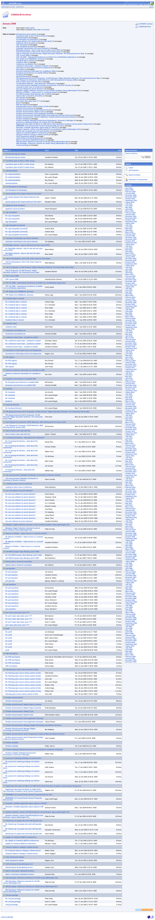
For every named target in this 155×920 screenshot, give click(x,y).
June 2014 (129, 438)
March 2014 (129, 443)
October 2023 (130, 241)
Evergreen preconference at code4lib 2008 (31, 73)
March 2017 (129, 380)
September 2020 (131, 306)
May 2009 (128, 546)
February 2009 (130, 551)
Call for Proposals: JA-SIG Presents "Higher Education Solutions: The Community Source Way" (50, 53)
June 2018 (129, 354)
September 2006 (131, 602)
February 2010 (130, 530)
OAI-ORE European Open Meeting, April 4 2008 (33, 94)
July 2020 (128, 310)
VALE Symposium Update (25, 136)
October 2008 (130, 558)
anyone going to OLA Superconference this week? (34, 41)
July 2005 (128, 627)
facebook (19, 75)
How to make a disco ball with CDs (28, 82)
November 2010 (130, 514)
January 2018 (130, 362)
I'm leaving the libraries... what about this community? (35, 83)
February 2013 (130, 466)
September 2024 (131, 222)
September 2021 (131, 285)
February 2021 (130, 297)
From (47, 150)
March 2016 (129, 401)
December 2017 (130, 364)
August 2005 (129, 625)
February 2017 (130, 382)
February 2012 (130, 487)
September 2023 (131, 243)
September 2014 (131, 433)
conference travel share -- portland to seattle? (32, 66)
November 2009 (130, 535)
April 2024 (128, 230)
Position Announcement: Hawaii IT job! (30, 112)
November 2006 (130, 598)
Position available (22, 119)
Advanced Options (131, 153)
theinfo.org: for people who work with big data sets (34, 131)
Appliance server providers (26, 43)
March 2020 (129, 317)
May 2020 (128, 313)
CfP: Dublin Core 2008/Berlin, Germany (30, 59)
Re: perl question (11, 572)
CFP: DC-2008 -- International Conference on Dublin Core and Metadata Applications (46, 57)
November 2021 (130, 281)
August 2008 (129, 561)
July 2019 (128, 331)
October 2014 (130, 431)
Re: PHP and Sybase (12, 657)
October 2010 (130, 516)
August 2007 (129, 583)
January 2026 (130, 193)
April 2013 (128, 463)
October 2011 (130, 494)
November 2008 (130, 556)
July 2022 (128, 267)
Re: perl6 (8, 632)
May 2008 (128, 567)
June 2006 (129, 607)
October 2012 (130, 473)
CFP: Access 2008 (22, 55)
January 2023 (130, 257)
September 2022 (131, 264)
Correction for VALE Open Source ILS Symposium (34, 68)
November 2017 (130, 366)
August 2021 (129, 287)
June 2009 (129, 544)
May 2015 (128, 419)
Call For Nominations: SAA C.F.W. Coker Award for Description (38, 52)
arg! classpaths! (22, 45)
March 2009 (129, 549)
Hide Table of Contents (41, 30)
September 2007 (131, 581)
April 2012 (128, 484)
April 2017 (128, 378)
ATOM (138, 910)
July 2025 (128, 204)
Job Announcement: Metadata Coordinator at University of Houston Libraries (43, 85)
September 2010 (131, 517)
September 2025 (131, 200)
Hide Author (30, 28)
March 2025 (129, 211)
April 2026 (128, 188)
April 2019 (128, 336)
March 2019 (129, 338)
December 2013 (130, 449)
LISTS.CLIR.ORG (7, 917)
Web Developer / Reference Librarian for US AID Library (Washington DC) (42, 142)
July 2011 (128, 500)
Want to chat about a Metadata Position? (30, 140)
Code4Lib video (21, 62)
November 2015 (130, 408)
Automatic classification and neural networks (32, 48)
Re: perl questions (12, 588)
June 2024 (129, 227)
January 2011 (130, 510)
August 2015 (129, 413)
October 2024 (130, 220)
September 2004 (131, 644)
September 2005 (131, 623)
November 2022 (130, 260)
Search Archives (131, 150)
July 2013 (128, 457)
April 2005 (128, 632)
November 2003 (130, 662)
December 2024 (130, 216)
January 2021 (130, 299)
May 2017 (128, 376)
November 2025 (130, 197)
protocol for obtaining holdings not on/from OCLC (34, 122)
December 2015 (130, 406)
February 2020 (130, 318)
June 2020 (129, 311)
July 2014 (128, 436)
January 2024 (130, 236)
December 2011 (130, 491)
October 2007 (130, 579)
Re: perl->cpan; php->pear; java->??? (18, 616)
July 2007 (128, 584)
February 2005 (130, 635)
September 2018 (131, 348)
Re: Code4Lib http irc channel (16, 302)
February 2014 (130, 445)
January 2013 (130, 468)
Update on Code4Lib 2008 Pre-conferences (31, 133)
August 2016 (129, 392)
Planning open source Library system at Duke (32, 106)
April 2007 (128, 590)
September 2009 (131, 538)
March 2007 (129, 591)
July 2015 (128, 415)
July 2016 (128, 394)
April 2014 (128, 442)
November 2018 (130, 345)
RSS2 (150, 910)
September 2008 (131, 560)
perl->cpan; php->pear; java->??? (28, 101)
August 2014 (129, 435)
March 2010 (129, 528)
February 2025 (130, 213)
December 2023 (130, 237)
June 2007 (129, 586)
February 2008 (130, 572)
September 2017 (131, 369)
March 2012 (129, 486)
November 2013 (130, 450)
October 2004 (130, 642)
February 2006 (130, 614)
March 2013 (129, 465)
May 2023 (128, 250)
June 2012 (129, 480)
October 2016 (130, 389)
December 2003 (130, 660)
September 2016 (131, 391)
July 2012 (128, 479)
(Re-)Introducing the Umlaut (26, 34)
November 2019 (130, 324)
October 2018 (130, 347)
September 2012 (131, 475)
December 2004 (130, 639)
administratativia (22, 38)
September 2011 (131, 496)
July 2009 (128, 542)
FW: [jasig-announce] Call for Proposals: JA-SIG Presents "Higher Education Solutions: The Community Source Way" (58, 78)
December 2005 (130, 618)
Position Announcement (24, 108)
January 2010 (130, 531)
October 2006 (130, 600)
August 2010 (129, 519)
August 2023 (129, 244)
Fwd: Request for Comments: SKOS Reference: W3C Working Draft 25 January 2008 (46, 80)
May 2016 (128, 398)
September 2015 (131, 412)
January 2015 (130, 426)
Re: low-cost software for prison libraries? (20, 494)
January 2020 (130, 320)
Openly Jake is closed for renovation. (29, 96)
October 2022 (130, 262)
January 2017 (130, 384)
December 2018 (130, 343)
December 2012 (130, 470)
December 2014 (130, 428)
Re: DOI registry (11, 361)
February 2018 (130, 361)
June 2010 (129, 523)
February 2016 (130, 403)
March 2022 (129, 274)
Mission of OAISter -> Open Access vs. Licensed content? (37, 92)
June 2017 (129, 375)
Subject (6, 150)
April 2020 (128, 315)
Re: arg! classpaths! (12, 216)
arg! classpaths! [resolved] (25, 46)
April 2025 (128, 209)
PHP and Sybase (22, 105)
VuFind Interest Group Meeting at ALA (29, 138)
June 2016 (129, 396)
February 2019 (130, 340)
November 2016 (130, 387)
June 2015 (129, 417)
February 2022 (130, 276)
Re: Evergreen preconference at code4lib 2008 (21, 382)
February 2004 (130, 656)
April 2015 (128, 421)
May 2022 (128, 271)
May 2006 (128, 609)
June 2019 (129, 332)
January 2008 (130, 574)
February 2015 (130, 424)
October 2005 (130, 621)
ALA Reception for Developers (27, 39)
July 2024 (128, 225)
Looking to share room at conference (29, 87)
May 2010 (128, 524)
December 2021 (130, 280)
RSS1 (144, 910)
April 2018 (128, 357)
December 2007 (130, 575)
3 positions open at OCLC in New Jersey (30, 36)
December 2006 (130, 597)
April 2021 (128, 294)
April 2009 (128, 547)
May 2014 (128, 440)
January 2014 (130, 447)
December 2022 (130, 258)
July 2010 (128, 521)
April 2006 (128, 611)
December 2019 (130, 322)
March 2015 (129, 422)
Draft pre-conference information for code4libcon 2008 (35, 71)
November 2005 (130, 620)
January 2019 (130, 341)
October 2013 (130, 452)
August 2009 (129, 540)
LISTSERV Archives (146, 24)
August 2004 (129, 646)
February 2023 (130, 255)
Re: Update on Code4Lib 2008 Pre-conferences (22, 841)
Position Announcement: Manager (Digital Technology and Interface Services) (44, 115)
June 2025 (129, 206)
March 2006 (129, 612)
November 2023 (130, 239)
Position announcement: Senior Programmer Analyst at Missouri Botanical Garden (45, 117)
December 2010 (130, 512)
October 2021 (130, 283)
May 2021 (128, 292)
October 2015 (130, 410)
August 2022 (129, 266)
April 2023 (128, 251)
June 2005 (129, 628)
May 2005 (128, 630)
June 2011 (129, 502)
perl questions (21, 99)
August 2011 (129, 498)
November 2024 (130, 218)
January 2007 (130, 595)
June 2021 (129, 290)
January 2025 (130, 214)
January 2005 (130, 637)
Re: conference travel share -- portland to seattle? (23, 341)
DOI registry (20, 69)
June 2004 (129, 649)
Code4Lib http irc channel (25, 61)
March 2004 (129, 655)
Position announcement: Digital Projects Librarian (34, 110)
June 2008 (129, 565)
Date (76, 150)
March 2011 (129, 507)
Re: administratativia (12, 174)
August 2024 (129, 223)
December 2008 (130, 554)
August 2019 (129, 329)
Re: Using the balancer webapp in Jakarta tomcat (23, 850)
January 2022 (130, 278)
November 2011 (130, 493)
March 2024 (129, 232)
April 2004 (128, 653)
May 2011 (128, 503)
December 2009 (130, 533)
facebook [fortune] (22, 76)
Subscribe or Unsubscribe (138, 180)
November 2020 (130, 303)
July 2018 (128, 352)
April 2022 (128, 273)
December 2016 (130, 385)
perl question (21, 97)
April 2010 (128, 526)
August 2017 (129, 371)
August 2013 (129, 456)
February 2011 (130, 509)
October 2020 (130, 304)
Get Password (134, 170)
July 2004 (128, 648)
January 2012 (130, 489)
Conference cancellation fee (26, 64)
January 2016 (130, 405)
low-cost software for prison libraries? (30, 89)
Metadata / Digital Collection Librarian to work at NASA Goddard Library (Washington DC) (48, 90)
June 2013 (129, 459)
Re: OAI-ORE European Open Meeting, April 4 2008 (23, 555)
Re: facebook (10, 392)
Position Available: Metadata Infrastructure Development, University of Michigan (44, 120)
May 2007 (128, 588)
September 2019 (131, 327)
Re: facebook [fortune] (13, 408)
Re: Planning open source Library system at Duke (23, 673)
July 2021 (128, 288)
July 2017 (128, 373)
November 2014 (130, 429)
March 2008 (129, 570)
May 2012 (128, 482)
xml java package (22, 145)
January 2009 (130, 553)
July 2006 (128, 605)
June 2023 (129, 248)
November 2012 (130, 472)
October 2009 (130, 537)
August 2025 (129, 202)
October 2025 (130, 199)
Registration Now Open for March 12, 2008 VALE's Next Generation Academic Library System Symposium (54, 124)
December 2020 (130, 301)
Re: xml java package (13, 898)
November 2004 (130, 641)
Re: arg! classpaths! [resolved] (16, 229)
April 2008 (128, 568)
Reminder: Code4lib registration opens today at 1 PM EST (36, 127)
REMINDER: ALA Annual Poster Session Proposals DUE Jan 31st (39, 126)
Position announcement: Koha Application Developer (35, 113)
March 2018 (129, 359)
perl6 (18, 103)
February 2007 (130, 593)
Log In (131, 168)
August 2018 (129, 350)
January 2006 (130, 616)
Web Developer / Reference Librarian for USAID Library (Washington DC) (42, 143)
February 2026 (130, 192)
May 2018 (128, 355)
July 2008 (128, 563)
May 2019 (128, 334)
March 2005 (129, 634)
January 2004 (130, 658)
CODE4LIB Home (145, 27)
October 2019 (130, 325)
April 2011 (128, 505)
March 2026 (129, 190)
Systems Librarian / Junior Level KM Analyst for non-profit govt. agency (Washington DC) (48, 129)
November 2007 (130, 577)
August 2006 (129, 604)
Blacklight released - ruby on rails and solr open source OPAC (38, 50)
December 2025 (130, 195)
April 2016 (128, 399)
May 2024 (128, 229)
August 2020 (129, 308)
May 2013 (128, 461)
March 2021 (129, 295)
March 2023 (129, 253)
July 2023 (128, 246)
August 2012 (129, 477)
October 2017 (130, 368)
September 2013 (131, 454)
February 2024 (130, 234)
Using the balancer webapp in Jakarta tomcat (32, 134)
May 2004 (128, 651)
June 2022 (129, 269)
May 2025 (128, 207)
